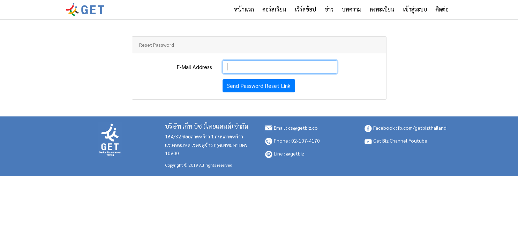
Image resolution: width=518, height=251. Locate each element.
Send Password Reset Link (259, 85)
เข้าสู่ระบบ (415, 9)
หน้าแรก (246, 9)
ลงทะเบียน (382, 9)
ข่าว (328, 9)
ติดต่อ (442, 9)
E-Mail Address (194, 66)
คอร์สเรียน (274, 9)
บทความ (351, 9)
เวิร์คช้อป (305, 9)
